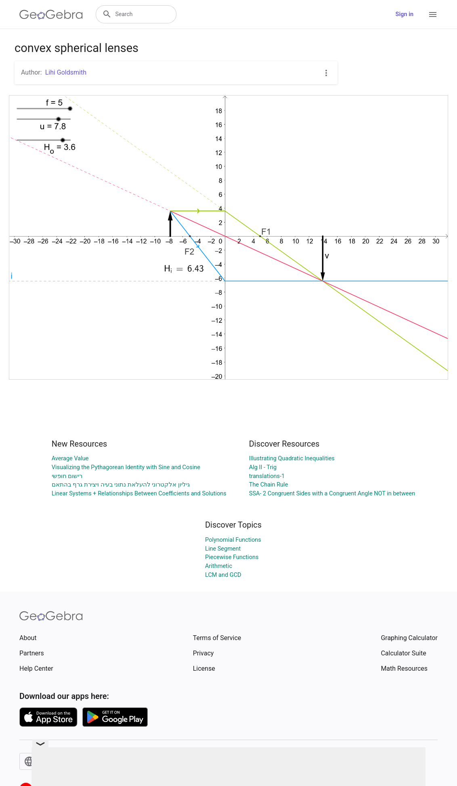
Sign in (404, 14)
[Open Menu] (433, 14)
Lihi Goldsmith (65, 72)
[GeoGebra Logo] (51, 14)
